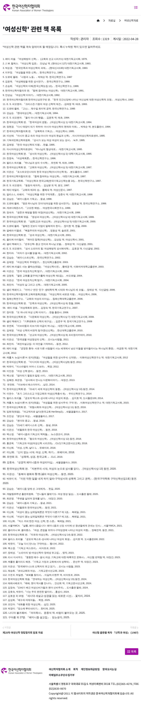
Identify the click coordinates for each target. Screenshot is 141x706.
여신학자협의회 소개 (59, 669)
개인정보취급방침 (90, 669)
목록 (131, 651)
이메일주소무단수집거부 (62, 675)
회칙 (75, 669)
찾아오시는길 (109, 669)
